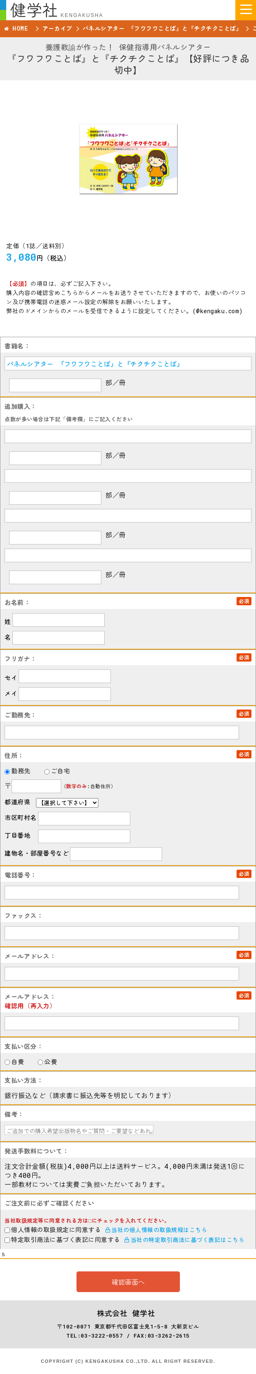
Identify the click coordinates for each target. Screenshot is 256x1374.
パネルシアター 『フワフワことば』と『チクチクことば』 (162, 28)
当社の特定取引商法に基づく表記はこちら (184, 1240)
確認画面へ (128, 1282)
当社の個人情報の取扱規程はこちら (156, 1230)
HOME (20, 28)
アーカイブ (57, 28)
